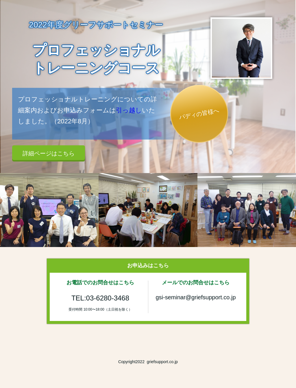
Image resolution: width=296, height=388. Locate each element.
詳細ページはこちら (49, 153)
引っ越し (129, 110)
